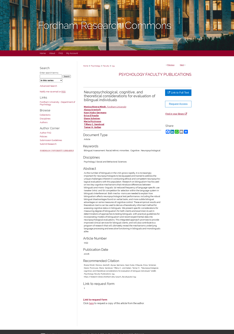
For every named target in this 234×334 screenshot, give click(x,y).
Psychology (95, 66)
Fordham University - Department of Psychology (57, 103)
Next (182, 65)
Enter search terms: (49, 73)
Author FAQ (45, 133)
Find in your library (176, 114)
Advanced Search (48, 86)
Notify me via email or (52, 91)
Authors (43, 122)
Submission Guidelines (51, 140)
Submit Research (48, 144)
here (91, 303)
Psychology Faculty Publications (155, 74)
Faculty (106, 66)
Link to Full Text (178, 92)
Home (85, 66)
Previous (170, 65)
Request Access (178, 104)
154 (113, 66)
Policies (43, 136)
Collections (45, 115)
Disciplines (45, 118)
